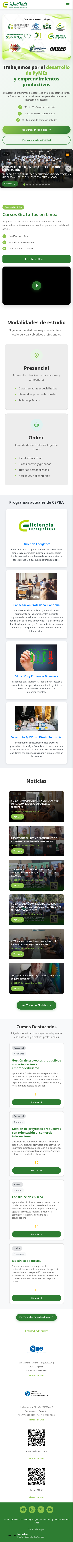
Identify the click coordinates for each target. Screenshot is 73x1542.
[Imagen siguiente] (68, 169)
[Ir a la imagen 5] (36, 184)
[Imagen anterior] (5, 169)
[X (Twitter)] (40, 1509)
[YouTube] (49, 1509)
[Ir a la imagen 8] (46, 184)
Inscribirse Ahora (36, 259)
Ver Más (11, 183)
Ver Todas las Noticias (36, 1005)
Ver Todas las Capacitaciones (36, 1317)
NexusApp (22, 1534)
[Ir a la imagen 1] (25, 184)
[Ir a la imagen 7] (43, 184)
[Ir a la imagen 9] (49, 184)
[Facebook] (23, 1509)
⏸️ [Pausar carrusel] (67, 154)
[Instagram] (32, 1509)
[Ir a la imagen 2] (27, 184)
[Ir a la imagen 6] (40, 184)
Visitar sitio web (36, 1375)
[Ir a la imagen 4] (33, 184)
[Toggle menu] (67, 4)
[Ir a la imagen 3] (30, 184)
